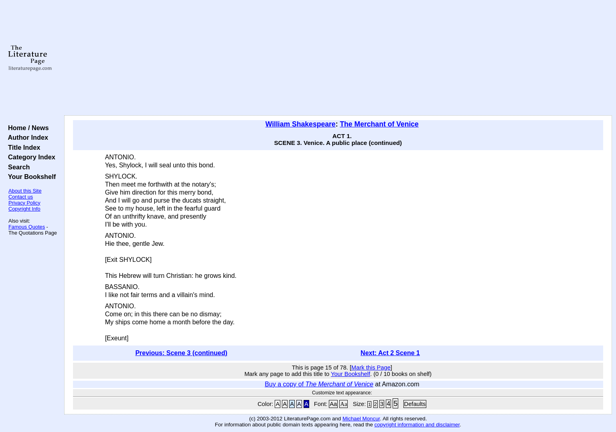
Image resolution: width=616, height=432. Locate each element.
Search (17, 167)
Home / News (26, 127)
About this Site (25, 191)
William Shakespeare (300, 124)
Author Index (26, 137)
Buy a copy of (319, 384)
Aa (333, 404)
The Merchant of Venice (379, 124)
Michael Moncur (361, 419)
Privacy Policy (24, 203)
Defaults (415, 404)
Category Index (29, 157)
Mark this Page (371, 367)
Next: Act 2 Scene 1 (390, 353)
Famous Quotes (26, 227)
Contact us (20, 197)
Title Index (22, 147)
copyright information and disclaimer (417, 425)
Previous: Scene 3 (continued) (181, 353)
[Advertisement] (338, 58)
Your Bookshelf (30, 176)
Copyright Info (24, 209)
